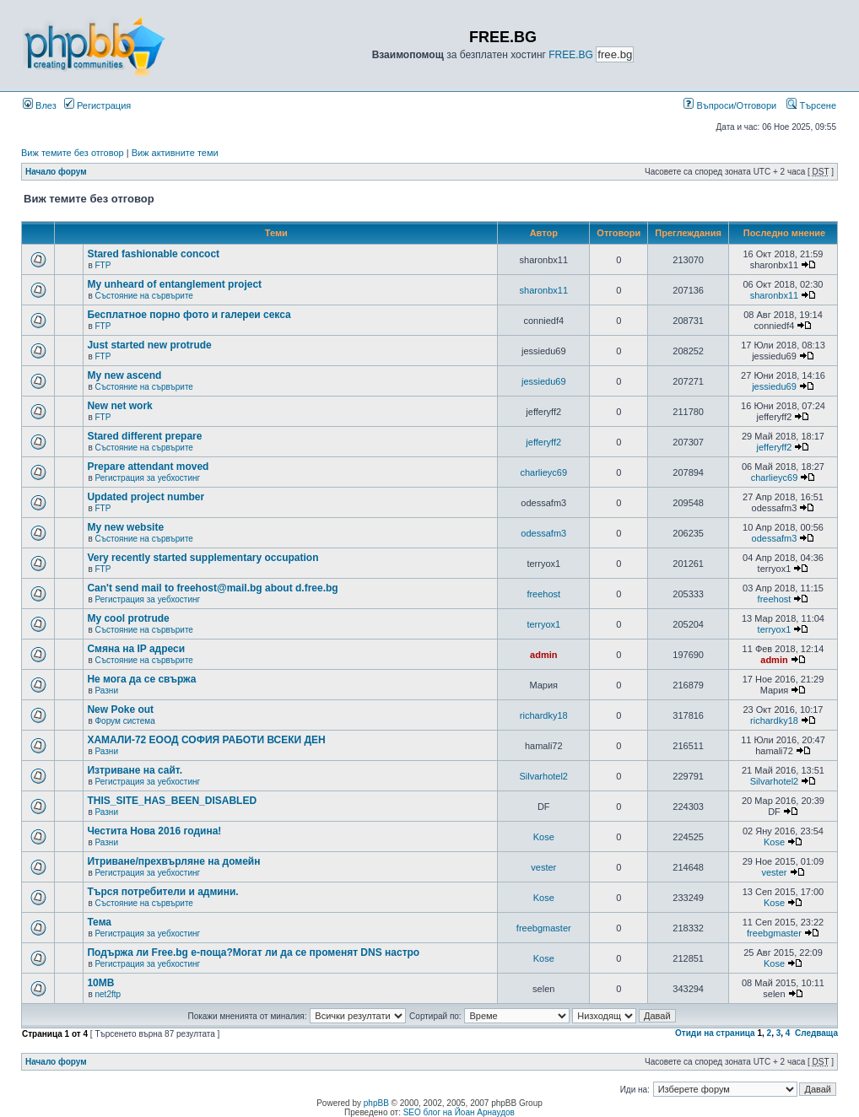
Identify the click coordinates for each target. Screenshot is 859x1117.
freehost (543, 594)
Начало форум (56, 171)
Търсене (811, 105)
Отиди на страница (715, 1033)
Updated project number (145, 497)
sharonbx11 (544, 290)
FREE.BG (570, 55)
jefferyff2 (543, 442)
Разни (106, 690)
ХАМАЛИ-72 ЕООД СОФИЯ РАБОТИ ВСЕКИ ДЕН (206, 740)
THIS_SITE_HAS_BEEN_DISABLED (172, 801)
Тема (99, 922)
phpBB (376, 1103)
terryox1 (543, 624)
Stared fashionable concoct (153, 254)
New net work (119, 406)
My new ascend (124, 375)
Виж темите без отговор (72, 153)
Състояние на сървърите (143, 295)
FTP (103, 265)
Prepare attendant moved (147, 466)
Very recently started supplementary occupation (202, 558)
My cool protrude (128, 618)
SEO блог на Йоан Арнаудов (459, 1112)
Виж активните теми (175, 153)
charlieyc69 (543, 472)
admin (543, 655)
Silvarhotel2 (544, 776)
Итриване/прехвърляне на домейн (173, 861)
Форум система (124, 721)
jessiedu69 (543, 381)
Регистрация (97, 105)
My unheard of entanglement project (174, 284)
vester (543, 867)
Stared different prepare (144, 436)
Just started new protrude (149, 345)
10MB (100, 983)
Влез (40, 105)
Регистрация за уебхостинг (147, 478)
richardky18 (544, 715)
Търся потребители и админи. (162, 892)
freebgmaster (543, 928)
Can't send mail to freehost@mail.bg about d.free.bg (212, 588)
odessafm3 (543, 533)
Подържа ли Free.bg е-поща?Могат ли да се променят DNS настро (253, 952)
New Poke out (120, 709)
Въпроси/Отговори (729, 105)
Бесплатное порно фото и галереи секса (188, 315)
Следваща (816, 1033)
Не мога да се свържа (141, 679)
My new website (125, 527)
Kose (543, 837)
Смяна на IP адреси (136, 649)
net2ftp (108, 994)
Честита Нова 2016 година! (154, 831)
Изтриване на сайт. (134, 770)
